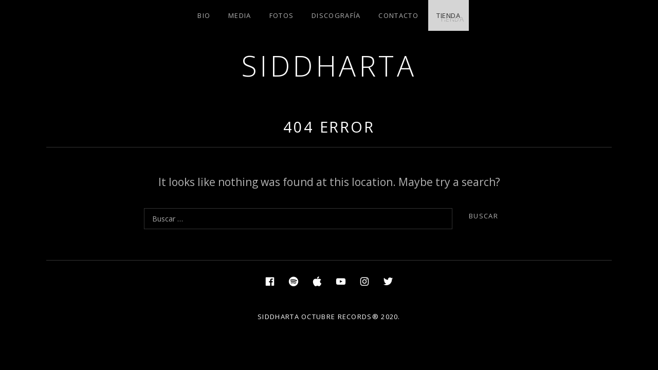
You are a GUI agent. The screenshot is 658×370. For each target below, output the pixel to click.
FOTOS (281, 15)
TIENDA (448, 15)
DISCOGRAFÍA (336, 15)
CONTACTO (398, 15)
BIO (203, 15)
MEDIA (239, 15)
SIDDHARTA (329, 65)
